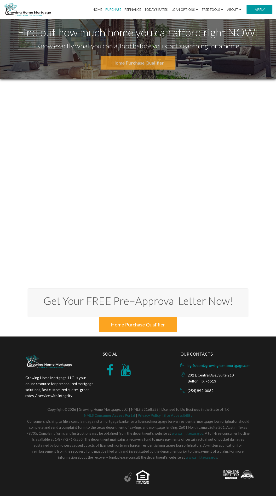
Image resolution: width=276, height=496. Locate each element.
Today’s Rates (156, 9)
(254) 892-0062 (200, 390)
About (233, 9)
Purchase (113, 9)
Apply (259, 9)
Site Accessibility (177, 415)
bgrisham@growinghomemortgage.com (219, 365)
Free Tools (212, 9)
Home (97, 9)
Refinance (133, 9)
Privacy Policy (149, 415)
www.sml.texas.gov (187, 433)
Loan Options (184, 9)
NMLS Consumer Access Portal (109, 415)
